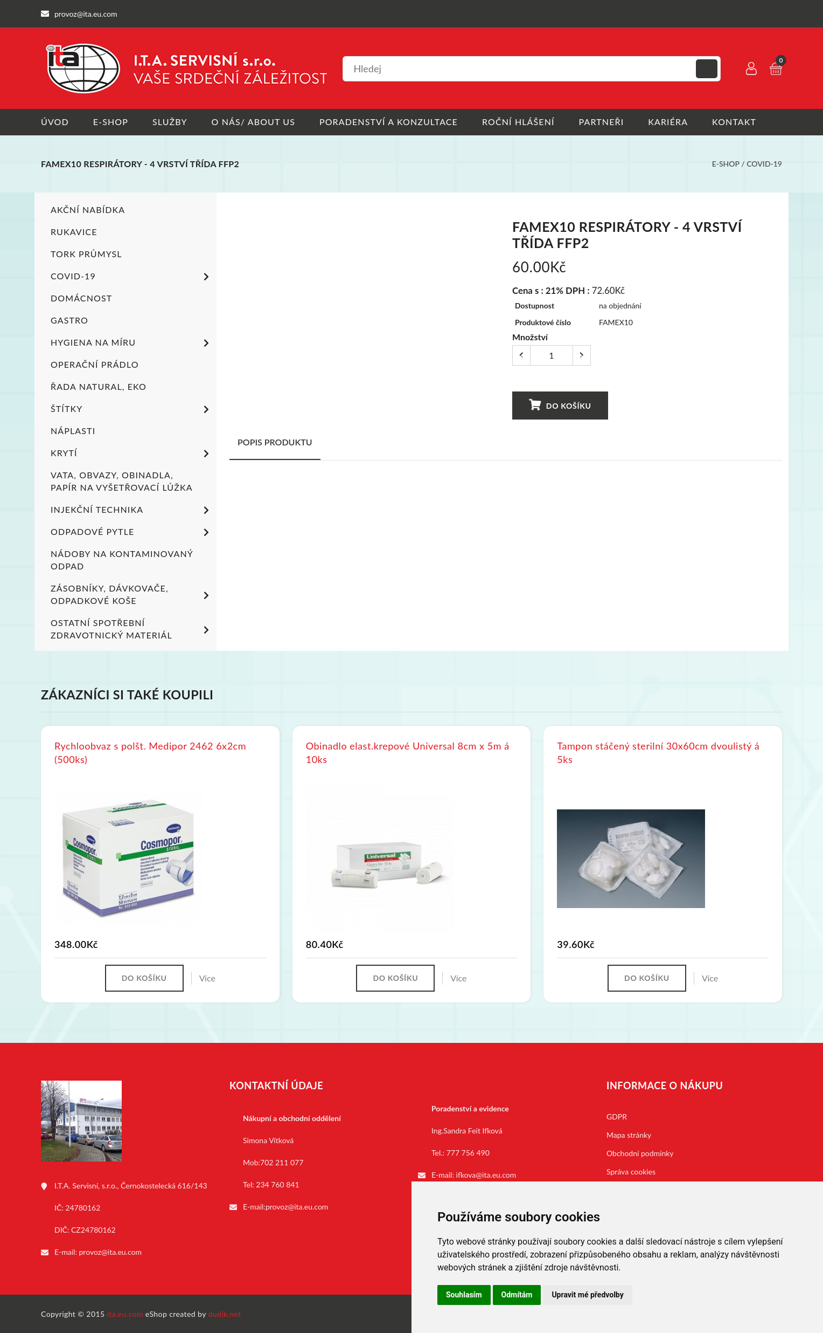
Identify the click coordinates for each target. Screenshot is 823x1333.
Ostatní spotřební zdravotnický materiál (132, 628)
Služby (169, 121)
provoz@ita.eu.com (110, 1251)
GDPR (616, 1116)
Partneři (601, 121)
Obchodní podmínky (640, 1152)
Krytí (132, 453)
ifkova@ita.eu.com (486, 1174)
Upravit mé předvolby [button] (587, 1294)
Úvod (55, 121)
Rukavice (74, 231)
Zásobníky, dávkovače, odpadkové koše (132, 593)
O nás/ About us (254, 121)
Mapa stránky (628, 1134)
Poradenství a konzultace (388, 121)
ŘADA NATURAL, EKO (99, 386)
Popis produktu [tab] (275, 441)
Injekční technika (132, 510)
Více (207, 977)
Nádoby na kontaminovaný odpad (122, 559)
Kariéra (668, 121)
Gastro (69, 319)
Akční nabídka (88, 209)
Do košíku (559, 404)
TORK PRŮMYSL (86, 253)
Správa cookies (630, 1171)
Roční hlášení (518, 121)
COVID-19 (764, 163)
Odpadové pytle (132, 532)
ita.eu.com (125, 1313)
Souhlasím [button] (464, 1294)
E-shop (110, 121)
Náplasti (73, 430)
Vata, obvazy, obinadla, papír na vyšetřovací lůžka (122, 480)
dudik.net (224, 1313)
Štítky (132, 409)
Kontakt (734, 121)
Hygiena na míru (132, 343)
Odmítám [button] (517, 1294)
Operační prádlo (95, 364)
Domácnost (81, 297)
